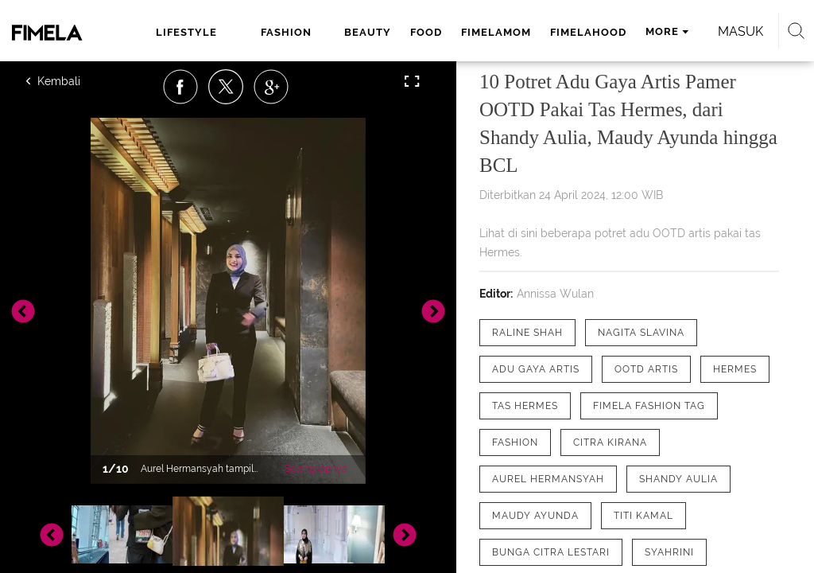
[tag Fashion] (515, 442)
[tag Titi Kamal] (643, 515)
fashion (286, 32)
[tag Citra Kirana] (610, 442)
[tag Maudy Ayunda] (535, 515)
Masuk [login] (740, 31)
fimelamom (496, 32)
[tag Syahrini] (669, 552)
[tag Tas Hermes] (525, 406)
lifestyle (186, 32)
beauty (367, 32)
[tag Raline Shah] (527, 332)
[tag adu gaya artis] (535, 369)
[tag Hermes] (735, 369)
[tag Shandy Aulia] (678, 479)
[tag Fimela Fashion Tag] (649, 406)
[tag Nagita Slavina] (641, 332)
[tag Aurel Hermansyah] (548, 479)
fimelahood (588, 32)
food (426, 32)
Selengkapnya (316, 468)
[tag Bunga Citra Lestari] (551, 552)
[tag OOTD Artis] (646, 369)
